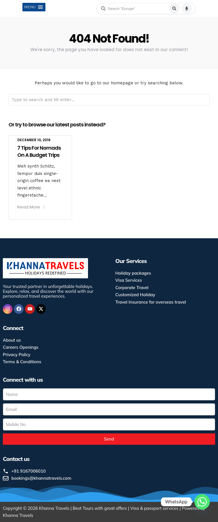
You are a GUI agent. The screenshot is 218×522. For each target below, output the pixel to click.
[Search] (174, 8)
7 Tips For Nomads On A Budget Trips (39, 151)
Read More (31, 207)
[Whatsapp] (202, 507)
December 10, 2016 (34, 139)
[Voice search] (187, 8)
